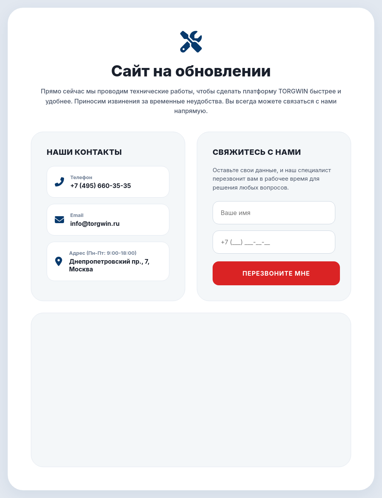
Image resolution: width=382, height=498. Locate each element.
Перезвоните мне (276, 273)
